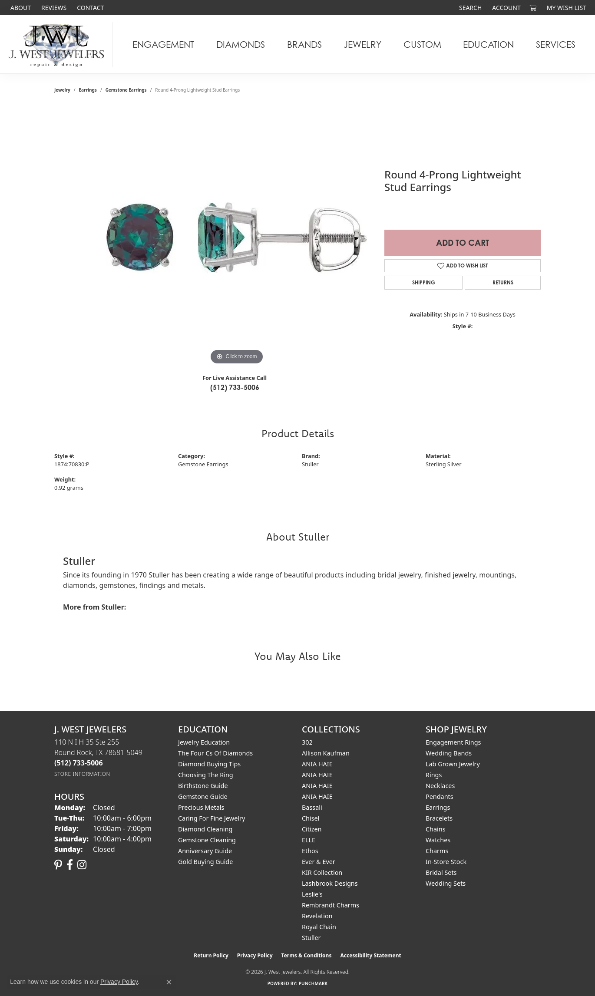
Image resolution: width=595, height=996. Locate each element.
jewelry (62, 90)
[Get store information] (82, 774)
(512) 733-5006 (234, 387)
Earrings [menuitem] (438, 807)
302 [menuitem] (307, 742)
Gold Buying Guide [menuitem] (205, 861)
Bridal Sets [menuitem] (441, 872)
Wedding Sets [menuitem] (446, 883)
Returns (503, 282)
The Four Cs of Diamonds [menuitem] (215, 753)
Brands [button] (304, 44)
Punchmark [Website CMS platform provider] (313, 983)
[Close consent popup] (169, 982)
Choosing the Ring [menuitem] (205, 775)
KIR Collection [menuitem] (322, 872)
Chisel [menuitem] (310, 818)
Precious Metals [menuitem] (201, 807)
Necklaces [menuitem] (440, 786)
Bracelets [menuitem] (439, 818)
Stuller (310, 464)
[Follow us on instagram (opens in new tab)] (81, 865)
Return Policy (211, 955)
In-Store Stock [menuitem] (446, 861)
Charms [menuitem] (437, 851)
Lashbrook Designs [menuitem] (330, 883)
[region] (236, 236)
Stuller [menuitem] (311, 937)
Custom (422, 44)
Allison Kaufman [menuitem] (326, 753)
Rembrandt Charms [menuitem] (330, 905)
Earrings (88, 90)
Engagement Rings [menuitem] (453, 742)
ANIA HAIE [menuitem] (317, 764)
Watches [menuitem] (438, 840)
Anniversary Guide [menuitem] (205, 851)
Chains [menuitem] (436, 829)
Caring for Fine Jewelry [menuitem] (211, 818)
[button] (469, 7)
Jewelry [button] (362, 44)
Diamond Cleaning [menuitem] (205, 829)
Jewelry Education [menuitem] (204, 742)
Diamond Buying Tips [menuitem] (209, 764)
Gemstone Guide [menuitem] (203, 796)
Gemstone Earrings (126, 90)
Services (555, 44)
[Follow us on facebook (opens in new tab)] (69, 865)
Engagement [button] (163, 44)
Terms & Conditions (306, 955)
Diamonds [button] (240, 44)
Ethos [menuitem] (310, 851)
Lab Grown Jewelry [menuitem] (453, 764)
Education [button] (488, 44)
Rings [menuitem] (434, 775)
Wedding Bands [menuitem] (449, 753)
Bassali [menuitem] (312, 807)
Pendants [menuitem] (439, 796)
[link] (20, 7)
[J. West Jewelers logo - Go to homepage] (58, 44)
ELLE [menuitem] (308, 840)
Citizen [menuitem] (312, 829)
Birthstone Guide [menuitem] (203, 786)
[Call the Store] (78, 763)
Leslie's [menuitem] (312, 894)
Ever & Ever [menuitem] (318, 861)
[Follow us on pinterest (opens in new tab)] (58, 865)
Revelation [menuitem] (317, 916)
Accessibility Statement (370, 955)
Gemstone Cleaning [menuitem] (207, 840)
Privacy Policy (255, 955)
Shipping (423, 282)
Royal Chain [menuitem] (319, 927)
